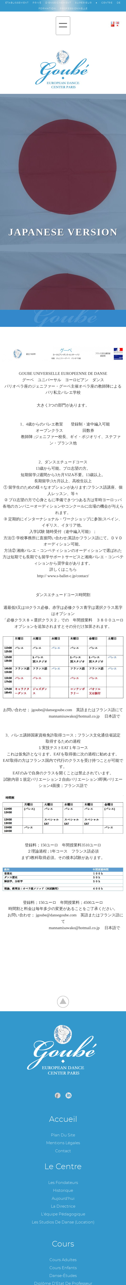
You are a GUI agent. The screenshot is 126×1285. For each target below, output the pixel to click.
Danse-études (63, 1276)
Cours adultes (63, 1260)
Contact (63, 1151)
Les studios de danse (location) (63, 1222)
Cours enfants (63, 1268)
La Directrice (63, 1206)
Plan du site (63, 1135)
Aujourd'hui (63, 1199)
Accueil (63, 1119)
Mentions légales (63, 1143)
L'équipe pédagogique (63, 1214)
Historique (63, 1191)
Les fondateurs (63, 1183)
